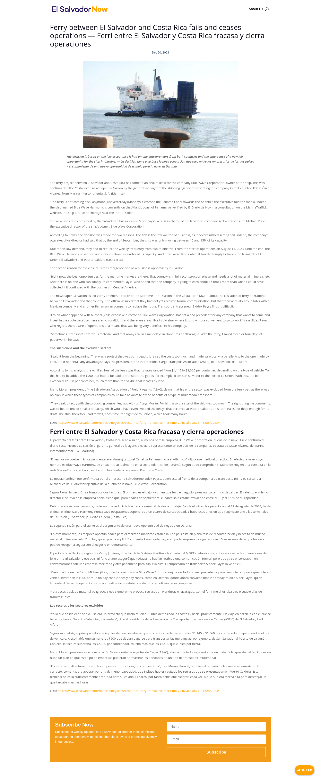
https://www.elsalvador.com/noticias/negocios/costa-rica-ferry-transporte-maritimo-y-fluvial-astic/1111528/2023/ (138, 422)
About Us (256, 9)
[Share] (304, 770)
